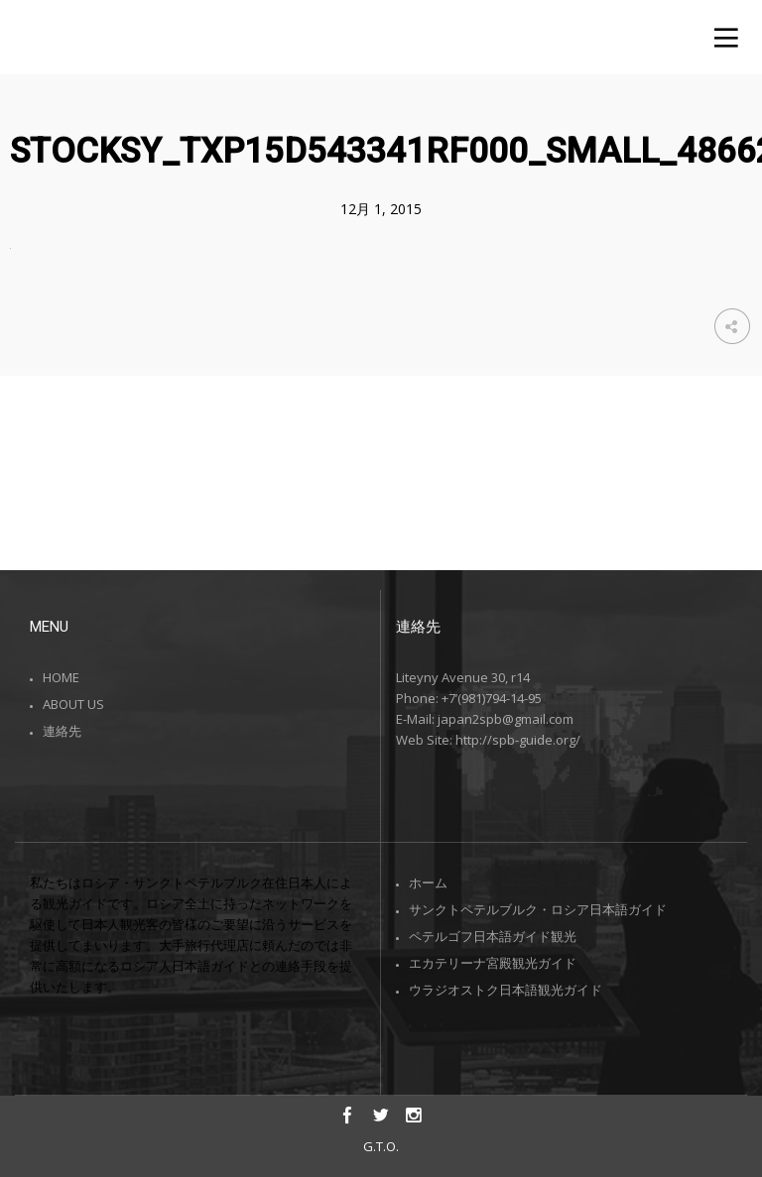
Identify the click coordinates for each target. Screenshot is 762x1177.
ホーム (428, 882)
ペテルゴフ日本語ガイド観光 (492, 936)
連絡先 (62, 731)
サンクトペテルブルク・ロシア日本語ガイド (538, 909)
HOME (61, 677)
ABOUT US (73, 704)
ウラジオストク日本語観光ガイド (505, 990)
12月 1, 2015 (381, 208)
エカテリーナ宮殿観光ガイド (492, 963)
